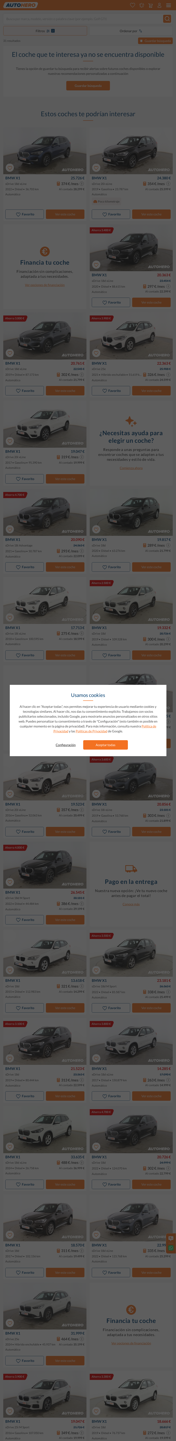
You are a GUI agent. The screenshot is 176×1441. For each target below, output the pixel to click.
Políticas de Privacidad (91, 731)
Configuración (66, 745)
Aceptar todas (105, 745)
